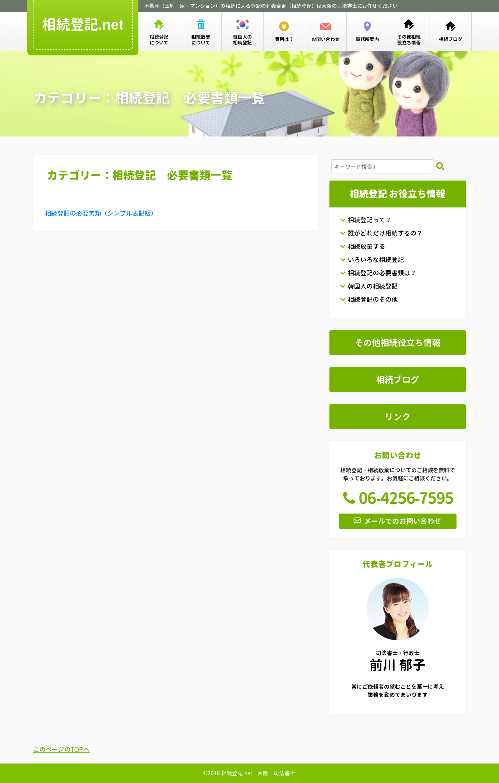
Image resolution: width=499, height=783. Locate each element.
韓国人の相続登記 (369, 286)
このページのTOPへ (61, 749)
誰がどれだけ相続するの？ (381, 233)
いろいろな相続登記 (372, 259)
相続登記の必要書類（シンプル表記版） (101, 213)
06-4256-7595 (396, 498)
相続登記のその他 (369, 299)
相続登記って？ (366, 220)
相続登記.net (83, 24)
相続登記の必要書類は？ (378, 273)
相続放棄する (363, 246)
